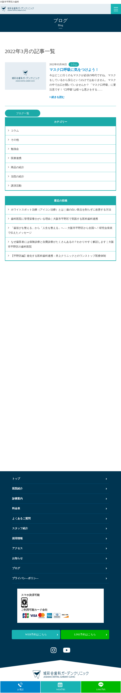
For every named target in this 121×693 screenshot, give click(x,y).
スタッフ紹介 (59, 528)
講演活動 (16, 185)
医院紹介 (59, 488)
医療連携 (16, 158)
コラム (73, 64)
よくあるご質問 (59, 518)
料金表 (59, 508)
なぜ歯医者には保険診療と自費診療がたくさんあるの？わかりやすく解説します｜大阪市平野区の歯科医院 (61, 244)
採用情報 (59, 538)
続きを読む (57, 97)
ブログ (59, 568)
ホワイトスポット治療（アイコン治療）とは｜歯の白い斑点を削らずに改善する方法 (61, 209)
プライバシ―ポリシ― (59, 578)
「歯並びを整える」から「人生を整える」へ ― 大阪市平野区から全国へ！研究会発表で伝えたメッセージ (60, 230)
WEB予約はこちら (41, 634)
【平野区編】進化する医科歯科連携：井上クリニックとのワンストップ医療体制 (58, 255)
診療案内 (59, 498)
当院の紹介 (17, 176)
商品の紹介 (17, 167)
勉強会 (15, 149)
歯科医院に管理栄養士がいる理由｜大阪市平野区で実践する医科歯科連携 (54, 218)
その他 (15, 139)
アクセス (59, 548)
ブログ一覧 (22, 113)
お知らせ (59, 558)
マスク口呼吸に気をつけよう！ (74, 70)
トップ (59, 478)
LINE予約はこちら (90, 634)
